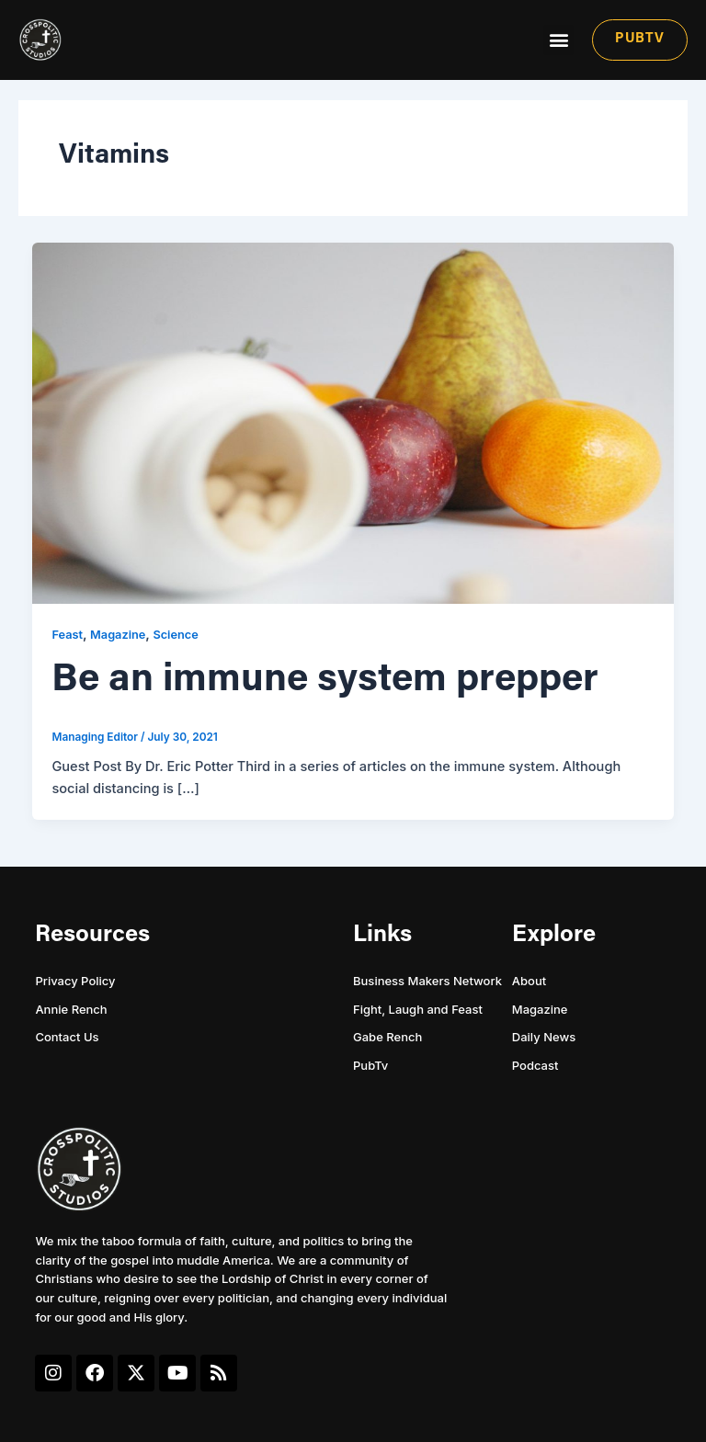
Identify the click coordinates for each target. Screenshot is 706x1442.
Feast (67, 635)
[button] (558, 40)
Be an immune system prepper (324, 680)
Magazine (117, 635)
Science (175, 635)
